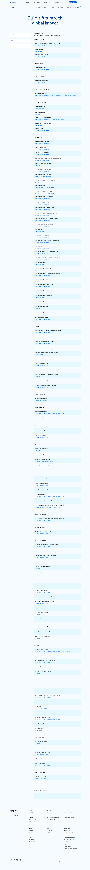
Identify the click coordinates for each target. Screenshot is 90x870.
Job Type (13, 45)
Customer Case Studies (69, 815)
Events (48, 832)
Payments (31, 812)
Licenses (69, 858)
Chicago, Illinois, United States (42, 69)
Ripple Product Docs (69, 837)
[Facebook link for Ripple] (12, 859)
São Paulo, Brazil (38, 51)
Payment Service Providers (52, 817)
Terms (60, 858)
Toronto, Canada (39, 314)
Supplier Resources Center (70, 844)
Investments (31, 835)
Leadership (31, 830)
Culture (52, 7)
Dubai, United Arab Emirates (41, 708)
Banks (47, 812)
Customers (37, 2)
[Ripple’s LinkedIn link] (20, 859)
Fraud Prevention (68, 846)
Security (66, 841)
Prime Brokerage (32, 819)
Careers (30, 837)
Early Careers (61, 7)
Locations (68, 7)
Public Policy (31, 832)
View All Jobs (77, 7)
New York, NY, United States (41, 45)
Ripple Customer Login (69, 817)
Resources (47, 2)
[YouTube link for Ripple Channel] (17, 859)
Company (56, 2)
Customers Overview (69, 812)
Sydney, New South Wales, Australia (43, 176)
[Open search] (78, 2)
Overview (38, 7)
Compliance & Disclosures (70, 832)
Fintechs (48, 815)
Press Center (67, 830)
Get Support (67, 828)
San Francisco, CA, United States (42, 95)
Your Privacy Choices (69, 835)
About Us (31, 828)
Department (13, 40)
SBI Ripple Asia (32, 841)
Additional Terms (76, 858)
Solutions (27, 2)
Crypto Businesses (50, 819)
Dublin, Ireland (38, 114)
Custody (31, 815)
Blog (47, 828)
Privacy (64, 858)
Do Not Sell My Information (70, 848)
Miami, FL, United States (56, 95)
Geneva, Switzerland (39, 108)
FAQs (47, 837)
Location (13, 34)
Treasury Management (34, 821)
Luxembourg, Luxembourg (41, 400)
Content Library (50, 830)
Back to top (14, 815)
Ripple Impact (32, 839)
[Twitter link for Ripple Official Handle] (15, 859)
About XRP (49, 835)
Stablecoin (31, 817)
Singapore (37, 450)
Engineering (45, 7)
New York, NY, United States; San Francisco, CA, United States (49, 371)
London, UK (37, 165)
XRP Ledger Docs (69, 839)
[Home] (13, 2)
